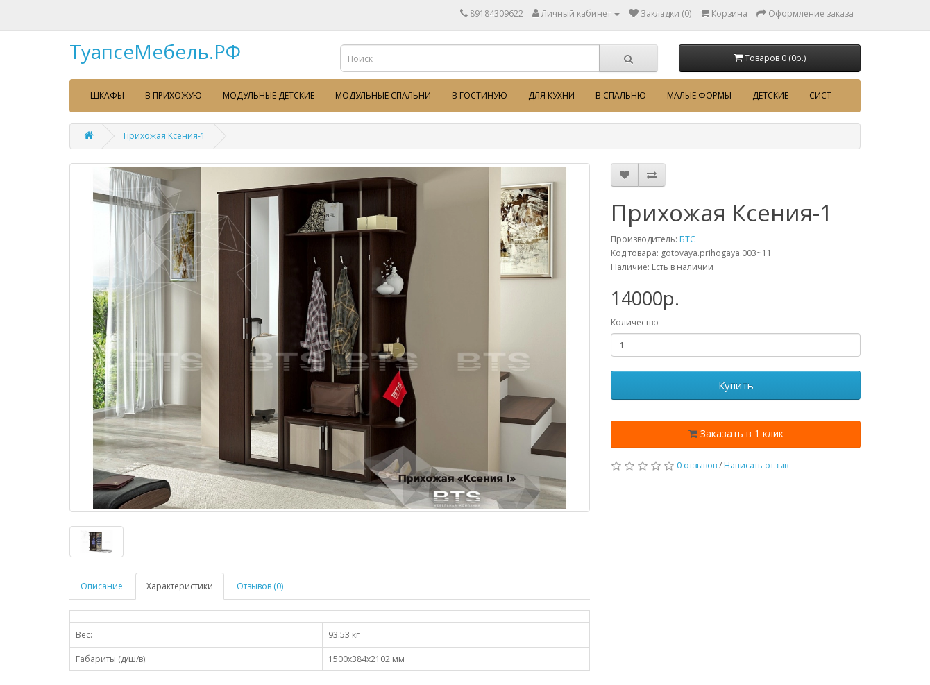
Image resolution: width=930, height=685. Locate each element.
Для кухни (551, 95)
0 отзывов (697, 465)
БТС (687, 239)
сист (820, 95)
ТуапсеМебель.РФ (155, 51)
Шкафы (107, 95)
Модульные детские (268, 95)
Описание (102, 586)
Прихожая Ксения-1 (164, 136)
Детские (770, 95)
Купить (736, 385)
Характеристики (179, 586)
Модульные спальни (383, 95)
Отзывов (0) (260, 586)
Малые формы (699, 95)
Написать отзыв (756, 465)
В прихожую (173, 95)
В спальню (620, 95)
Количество (635, 322)
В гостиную (479, 95)
